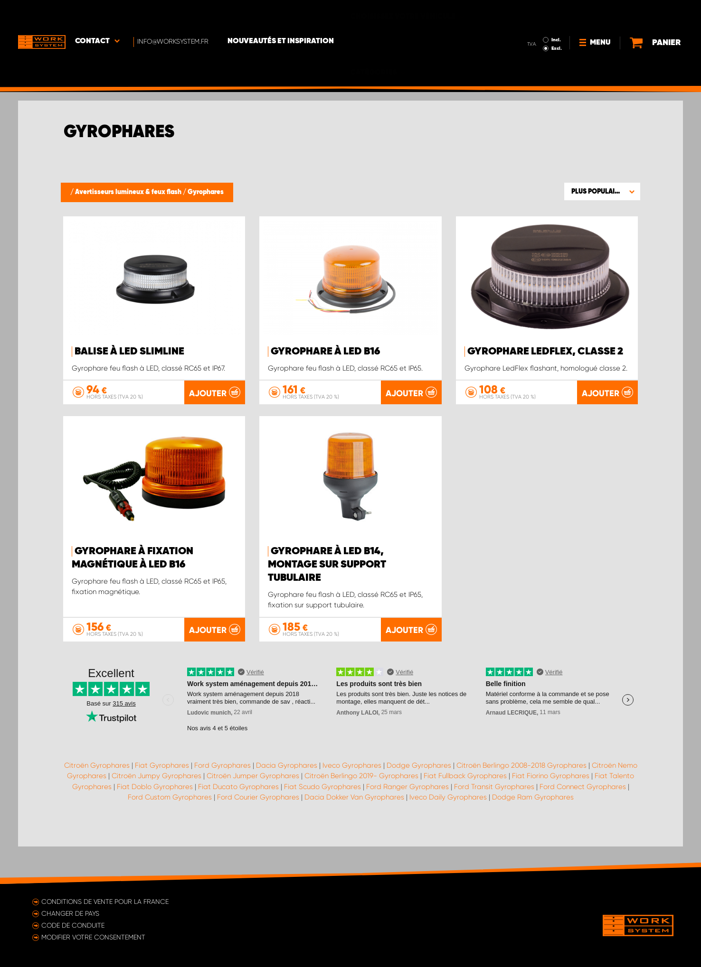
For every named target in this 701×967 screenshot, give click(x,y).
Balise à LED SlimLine (129, 351)
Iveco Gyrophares (351, 802)
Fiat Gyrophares (162, 802)
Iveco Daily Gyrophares (448, 834)
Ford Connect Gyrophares (583, 823)
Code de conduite (72, 925)
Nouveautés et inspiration (280, 15)
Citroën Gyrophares (97, 802)
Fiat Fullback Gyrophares (465, 813)
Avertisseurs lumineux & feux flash (129, 192)
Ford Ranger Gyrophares (407, 823)
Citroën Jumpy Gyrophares (156, 813)
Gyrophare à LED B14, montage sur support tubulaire (327, 601)
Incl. (535, 13)
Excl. (535, 21)
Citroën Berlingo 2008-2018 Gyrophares (521, 802)
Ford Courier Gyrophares (258, 834)
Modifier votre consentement (93, 937)
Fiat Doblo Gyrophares (155, 823)
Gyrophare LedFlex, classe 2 (545, 351)
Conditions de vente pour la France (105, 901)
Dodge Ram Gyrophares (533, 834)
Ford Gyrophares (222, 802)
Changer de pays (70, 913)
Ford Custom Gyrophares (170, 834)
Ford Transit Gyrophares (494, 823)
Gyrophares (206, 192)
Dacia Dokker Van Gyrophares (354, 834)
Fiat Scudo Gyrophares (322, 823)
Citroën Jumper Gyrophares (253, 813)
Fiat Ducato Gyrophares (238, 823)
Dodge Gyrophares (419, 802)
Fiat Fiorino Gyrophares (550, 813)
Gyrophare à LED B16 (325, 351)
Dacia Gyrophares (286, 802)
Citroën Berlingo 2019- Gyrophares (361, 813)
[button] (602, 191)
